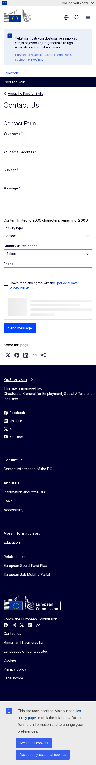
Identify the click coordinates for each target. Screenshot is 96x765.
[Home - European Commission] (17, 15)
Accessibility (14, 510)
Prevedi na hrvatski (28, 55)
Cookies (10, 660)
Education (11, 73)
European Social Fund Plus (25, 565)
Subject (10, 170)
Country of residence (20, 246)
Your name (12, 134)
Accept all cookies (34, 743)
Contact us (12, 633)
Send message (20, 328)
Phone (9, 264)
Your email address (19, 152)
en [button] (66, 17)
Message (11, 188)
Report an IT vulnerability (24, 642)
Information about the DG (24, 492)
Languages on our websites (26, 651)
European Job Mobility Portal (27, 574)
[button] (8, 355)
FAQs (8, 501)
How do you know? (77, 3)
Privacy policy (15, 669)
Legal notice (13, 678)
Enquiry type (13, 228)
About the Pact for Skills (25, 93)
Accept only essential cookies (43, 755)
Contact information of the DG (28, 469)
